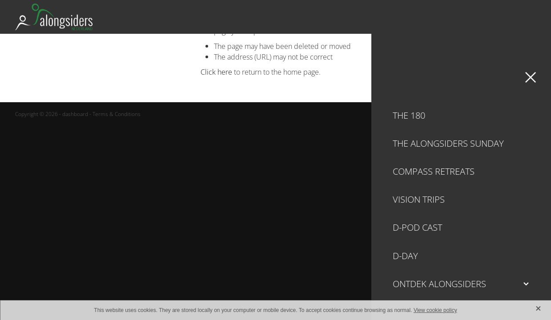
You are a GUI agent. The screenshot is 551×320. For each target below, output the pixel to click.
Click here (216, 72)
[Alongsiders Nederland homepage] (210, 17)
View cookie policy (435, 310)
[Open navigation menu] (525, 17)
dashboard (75, 114)
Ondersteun (478, 17)
